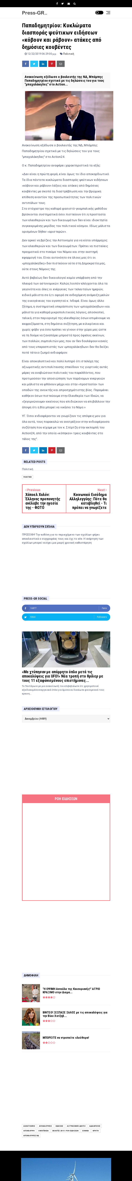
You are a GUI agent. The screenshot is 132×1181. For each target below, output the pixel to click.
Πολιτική (68, 53)
